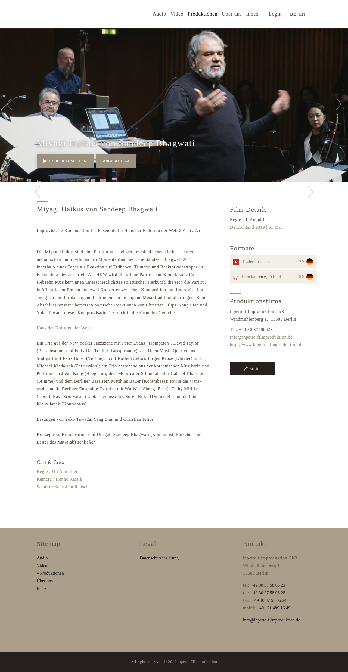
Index (256, 13)
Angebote (116, 161)
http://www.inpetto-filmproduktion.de (266, 344)
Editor (253, 368)
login (277, 13)
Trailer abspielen (65, 161)
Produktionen (206, 13)
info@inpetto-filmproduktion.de (261, 337)
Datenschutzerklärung (159, 558)
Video (180, 13)
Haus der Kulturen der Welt (63, 328)
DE (294, 13)
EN (303, 13)
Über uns (236, 13)
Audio (163, 13)
